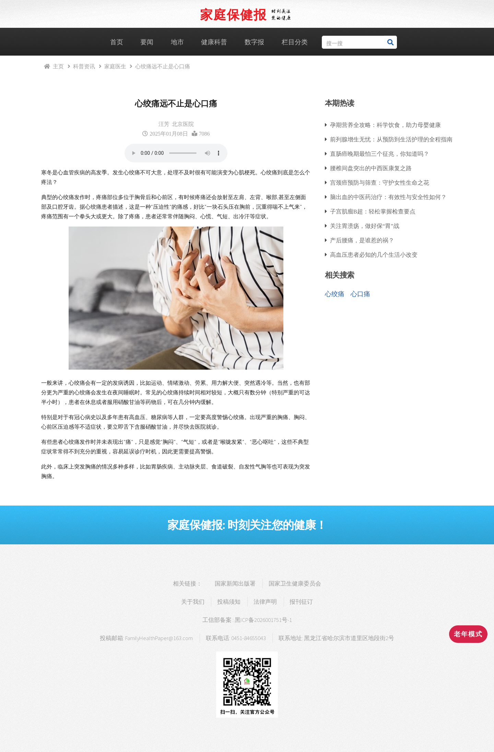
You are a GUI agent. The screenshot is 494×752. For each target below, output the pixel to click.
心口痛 (360, 294)
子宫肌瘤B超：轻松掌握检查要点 (372, 211)
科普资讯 (84, 66)
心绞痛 (334, 294)
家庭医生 (115, 66)
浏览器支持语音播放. (176, 153)
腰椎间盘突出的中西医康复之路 (371, 168)
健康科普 (214, 42)
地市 (177, 42)
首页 (116, 42)
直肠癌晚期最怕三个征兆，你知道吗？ (379, 154)
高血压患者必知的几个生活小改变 (373, 254)
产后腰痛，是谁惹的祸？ (362, 240)
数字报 (254, 42)
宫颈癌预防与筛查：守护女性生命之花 (379, 182)
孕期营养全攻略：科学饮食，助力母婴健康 (385, 125)
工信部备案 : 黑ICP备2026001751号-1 (247, 620)
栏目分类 (295, 42)
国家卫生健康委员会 (295, 583)
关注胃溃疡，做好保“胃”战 (364, 226)
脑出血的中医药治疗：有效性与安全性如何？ (388, 197)
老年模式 (468, 634)
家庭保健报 (233, 15)
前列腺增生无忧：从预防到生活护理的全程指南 (391, 139)
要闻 (146, 42)
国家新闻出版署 (235, 583)
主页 (58, 66)
